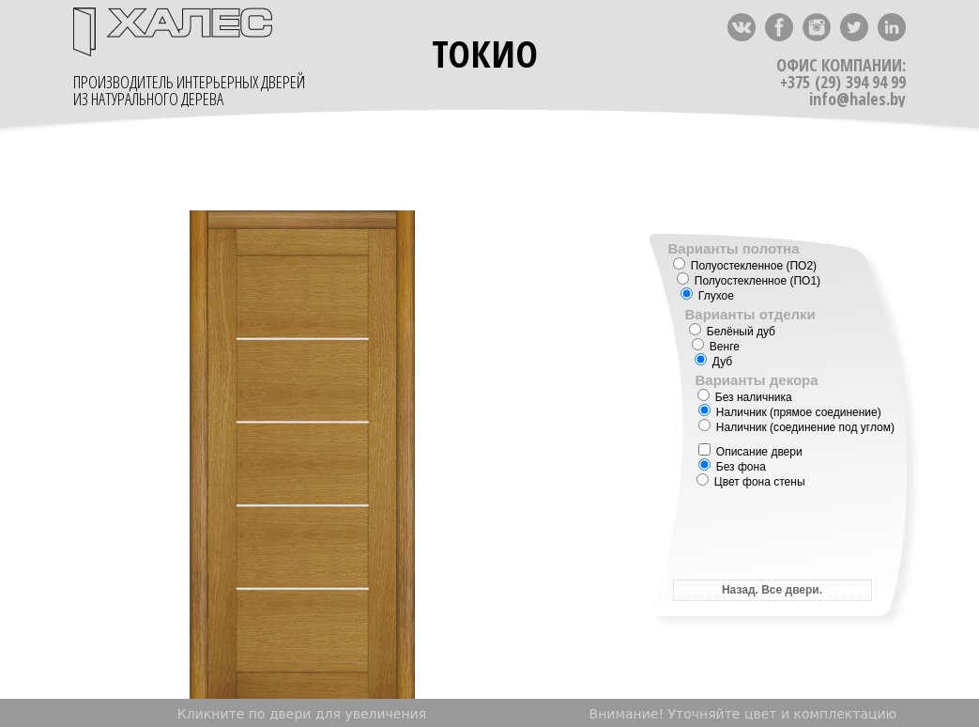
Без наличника (744, 397)
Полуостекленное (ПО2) (745, 265)
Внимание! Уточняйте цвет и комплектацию (743, 713)
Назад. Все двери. (772, 589)
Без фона (732, 466)
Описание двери (750, 451)
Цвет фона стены (750, 481)
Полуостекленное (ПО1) (749, 280)
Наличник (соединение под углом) (796, 427)
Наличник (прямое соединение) (789, 412)
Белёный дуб (732, 331)
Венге (716, 346)
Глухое (707, 295)
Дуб (714, 361)
